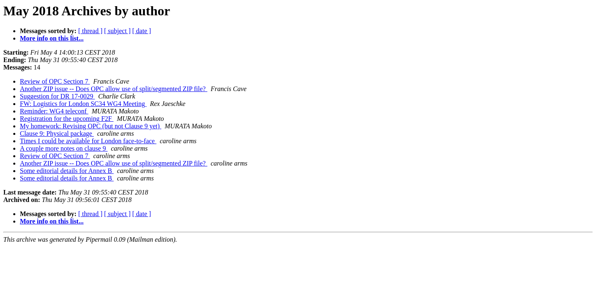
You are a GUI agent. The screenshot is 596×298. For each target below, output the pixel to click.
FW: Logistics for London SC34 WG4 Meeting (83, 103)
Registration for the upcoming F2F (66, 118)
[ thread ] (90, 30)
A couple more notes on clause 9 (64, 148)
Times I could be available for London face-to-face (88, 140)
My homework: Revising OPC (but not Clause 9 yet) (90, 126)
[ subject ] (117, 30)
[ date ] (141, 30)
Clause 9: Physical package (57, 133)
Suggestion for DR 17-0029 (57, 96)
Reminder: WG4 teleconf (54, 111)
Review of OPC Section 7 (55, 81)
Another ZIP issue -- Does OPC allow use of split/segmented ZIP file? (113, 88)
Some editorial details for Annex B (67, 170)
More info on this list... (52, 38)
